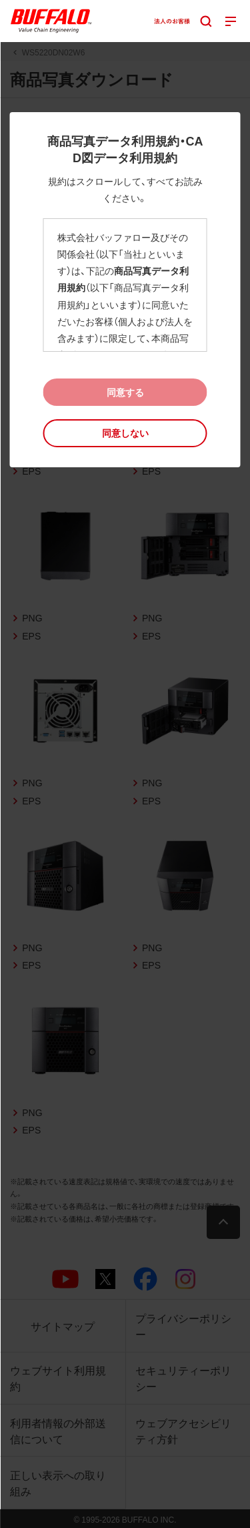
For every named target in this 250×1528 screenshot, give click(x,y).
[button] (125, 433)
